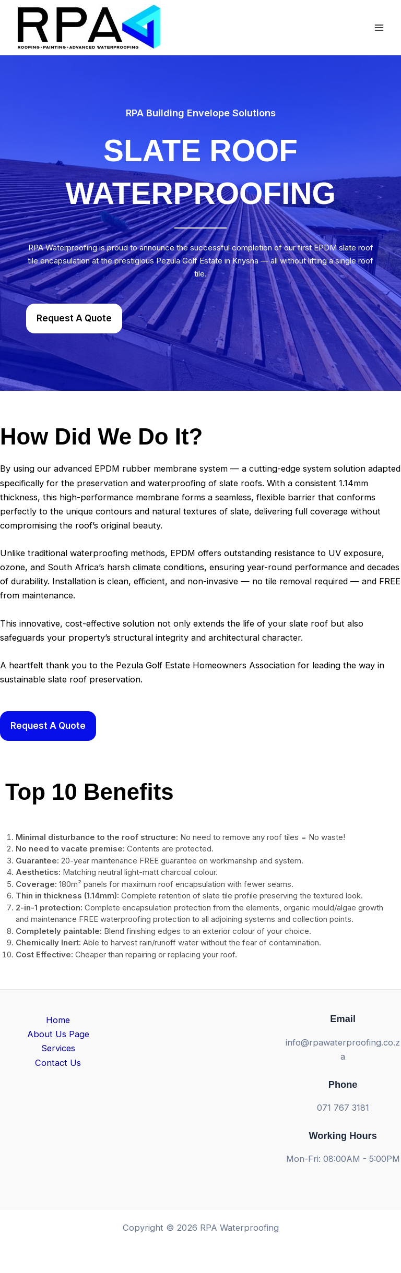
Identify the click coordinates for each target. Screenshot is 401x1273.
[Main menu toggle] (379, 27)
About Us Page (58, 1034)
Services (58, 1048)
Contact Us (58, 1063)
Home (58, 1020)
